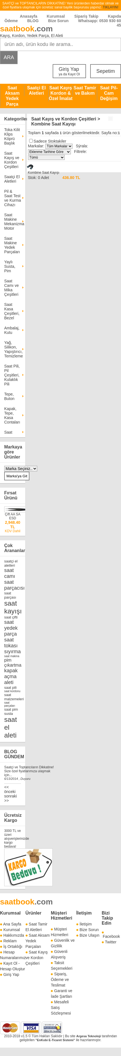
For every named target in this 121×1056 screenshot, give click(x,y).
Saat (8, 432)
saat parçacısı (14, 585)
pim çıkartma (12, 662)
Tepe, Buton (9, 396)
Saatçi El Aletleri (36, 90)
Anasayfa (28, 16)
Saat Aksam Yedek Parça (12, 95)
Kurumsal (56, 16)
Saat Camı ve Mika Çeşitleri (11, 288)
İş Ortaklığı (12, 946)
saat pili (10, 687)
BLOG (32, 20)
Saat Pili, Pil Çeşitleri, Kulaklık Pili (12, 375)
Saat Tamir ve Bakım (85, 90)
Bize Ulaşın (89, 935)
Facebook (111, 936)
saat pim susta (11, 711)
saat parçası (10, 595)
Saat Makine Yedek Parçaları (12, 245)
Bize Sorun (58, 20)
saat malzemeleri (14, 697)
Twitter (111, 942)
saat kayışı (13, 607)
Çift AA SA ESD (12, 516)
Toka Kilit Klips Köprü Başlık (12, 136)
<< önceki (9, 789)
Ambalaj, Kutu (11, 330)
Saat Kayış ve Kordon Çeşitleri (11, 160)
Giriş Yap (69, 71)
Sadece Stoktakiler (50, 141)
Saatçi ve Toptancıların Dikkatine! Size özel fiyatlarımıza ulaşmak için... (29, 771)
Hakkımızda (13, 935)
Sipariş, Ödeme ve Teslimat (60, 979)
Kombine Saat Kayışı (43, 173)
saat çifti (11, 617)
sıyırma (12, 651)
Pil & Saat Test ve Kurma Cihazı (12, 198)
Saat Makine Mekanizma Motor (12, 222)
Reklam (10, 941)
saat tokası (11, 642)
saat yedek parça (11, 628)
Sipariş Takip (86, 16)
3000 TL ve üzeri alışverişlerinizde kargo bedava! (16, 838)
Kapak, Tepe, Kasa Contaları (12, 415)
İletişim (84, 913)
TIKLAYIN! (110, 7)
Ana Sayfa (12, 924)
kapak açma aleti (11, 676)
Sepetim (105, 71)
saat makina (11, 656)
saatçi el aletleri (11, 563)
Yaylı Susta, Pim (9, 266)
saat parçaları (9, 704)
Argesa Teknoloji (88, 1036)
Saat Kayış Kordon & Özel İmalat (60, 93)
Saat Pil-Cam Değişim (109, 93)
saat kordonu (12, 691)
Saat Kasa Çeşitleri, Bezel (11, 311)
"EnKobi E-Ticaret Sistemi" (55, 1040)
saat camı (9, 573)
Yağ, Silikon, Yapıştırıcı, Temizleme (12, 349)
